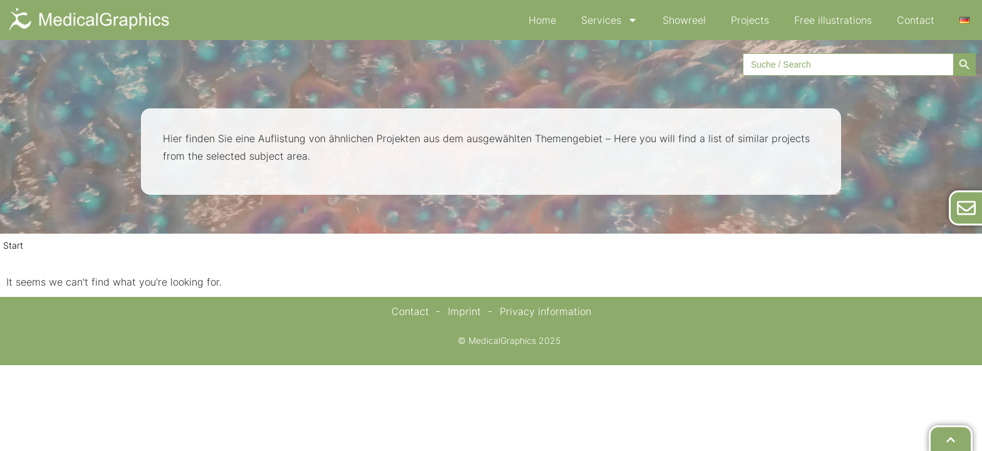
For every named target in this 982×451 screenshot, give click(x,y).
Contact (915, 20)
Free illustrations (833, 20)
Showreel (684, 20)
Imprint (464, 311)
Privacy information (545, 311)
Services (609, 20)
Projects (750, 20)
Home (542, 20)
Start (13, 246)
